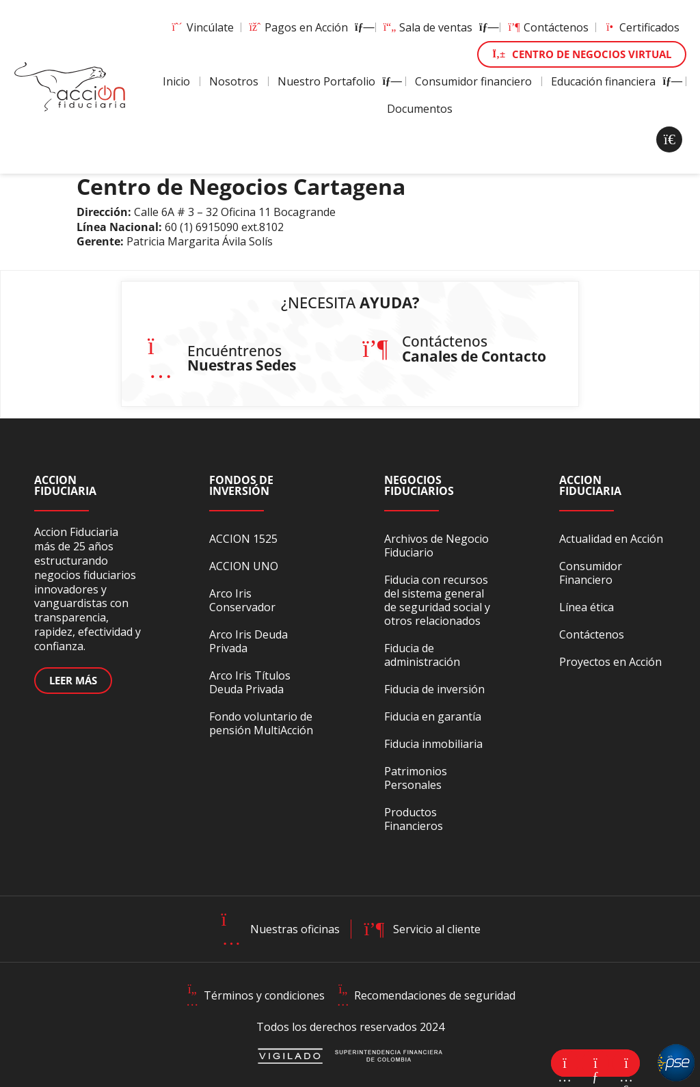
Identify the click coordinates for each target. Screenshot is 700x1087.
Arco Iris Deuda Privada (248, 641)
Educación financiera (613, 81)
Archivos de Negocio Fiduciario (436, 545)
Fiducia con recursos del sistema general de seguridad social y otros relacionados (437, 600)
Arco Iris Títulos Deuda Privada (250, 682)
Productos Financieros (413, 819)
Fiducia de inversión (434, 689)
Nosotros (233, 81)
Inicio (176, 81)
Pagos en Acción (308, 27)
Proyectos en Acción (610, 661)
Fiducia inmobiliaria (433, 743)
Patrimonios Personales (415, 778)
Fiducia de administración (422, 655)
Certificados (641, 27)
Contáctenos (548, 27)
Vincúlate (202, 27)
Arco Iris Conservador (242, 600)
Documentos (420, 108)
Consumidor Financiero (590, 573)
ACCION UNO (243, 566)
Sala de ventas (438, 27)
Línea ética (586, 607)
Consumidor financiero (473, 81)
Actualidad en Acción (611, 538)
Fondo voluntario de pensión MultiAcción (261, 723)
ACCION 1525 (243, 538)
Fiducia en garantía (432, 716)
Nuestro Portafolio (337, 81)
